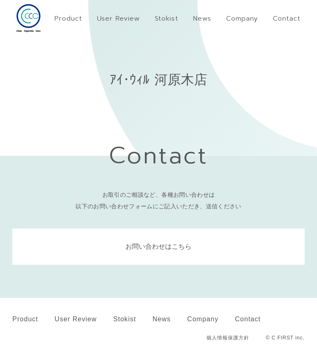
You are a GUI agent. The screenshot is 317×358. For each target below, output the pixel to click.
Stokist (124, 319)
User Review (75, 319)
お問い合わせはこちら (158, 246)
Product (25, 319)
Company (203, 319)
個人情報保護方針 (227, 338)
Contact (247, 319)
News (161, 319)
